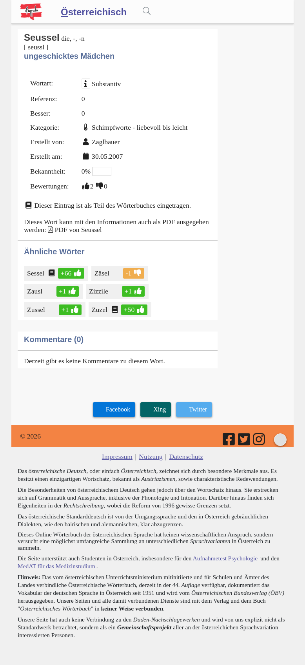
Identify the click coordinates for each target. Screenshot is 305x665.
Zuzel (100, 309)
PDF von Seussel (78, 230)
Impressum (117, 456)
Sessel (36, 273)
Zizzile (99, 291)
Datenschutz (186, 456)
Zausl (35, 291)
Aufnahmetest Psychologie (225, 558)
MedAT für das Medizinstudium (56, 566)
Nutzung (151, 456)
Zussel (36, 309)
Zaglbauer (106, 142)
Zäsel (102, 273)
